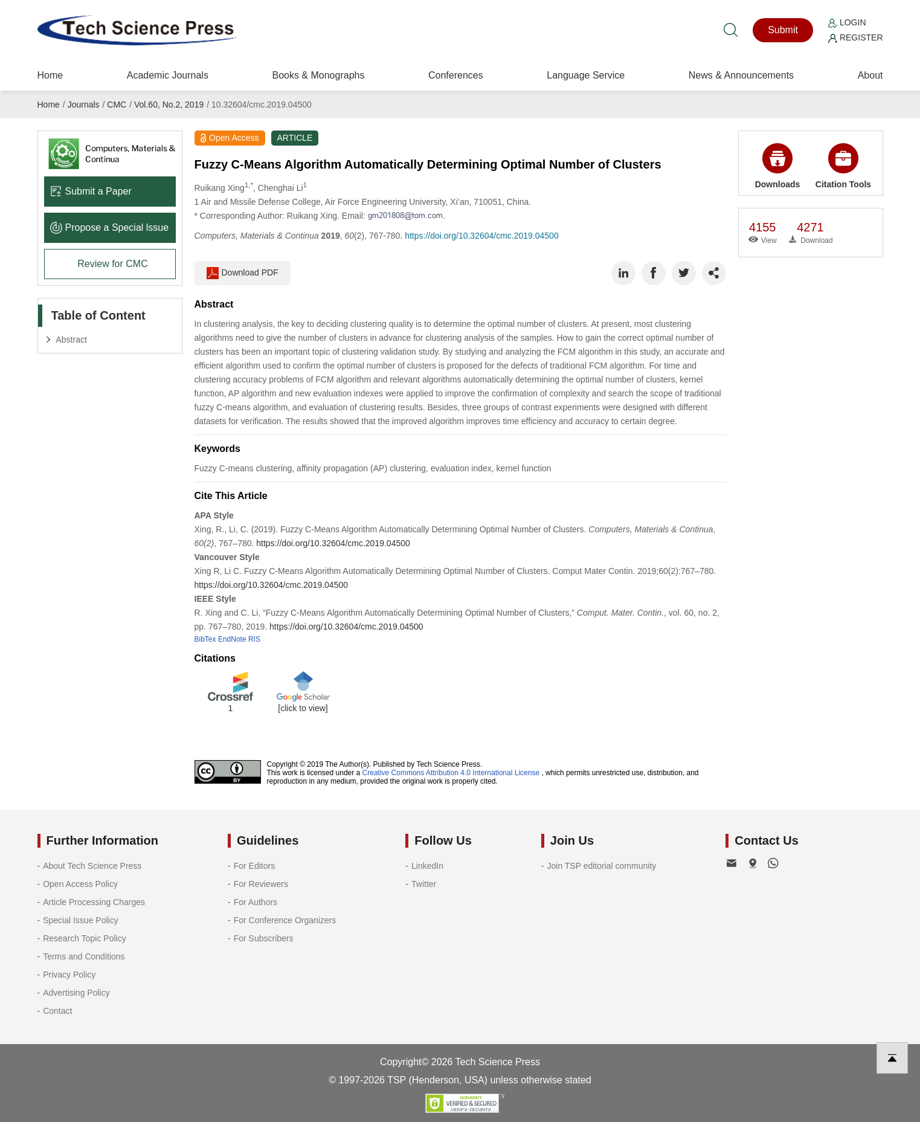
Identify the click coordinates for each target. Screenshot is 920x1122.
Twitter (423, 884)
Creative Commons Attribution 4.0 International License (451, 773)
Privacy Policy (69, 974)
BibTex (205, 639)
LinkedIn (427, 866)
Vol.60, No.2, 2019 (169, 104)
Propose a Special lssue (109, 227)
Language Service (586, 75)
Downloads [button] (777, 166)
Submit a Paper (91, 191)
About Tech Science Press (92, 866)
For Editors (254, 866)
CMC (116, 104)
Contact (57, 1011)
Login (847, 22)
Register (855, 37)
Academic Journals (167, 75)
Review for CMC (112, 264)
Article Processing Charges (94, 902)
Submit (783, 30)
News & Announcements (741, 75)
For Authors (255, 902)
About (870, 75)
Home (50, 75)
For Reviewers (261, 884)
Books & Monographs (318, 75)
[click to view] (302, 708)
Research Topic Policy (84, 938)
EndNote (232, 639)
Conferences (455, 75)
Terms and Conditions (83, 956)
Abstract (71, 339)
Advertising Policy (76, 993)
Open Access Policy (80, 884)
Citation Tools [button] (843, 166)
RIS (254, 639)
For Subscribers (264, 938)
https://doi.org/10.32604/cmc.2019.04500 (482, 235)
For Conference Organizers (285, 920)
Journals (84, 104)
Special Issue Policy (80, 920)
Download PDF (242, 273)
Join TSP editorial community (601, 866)
